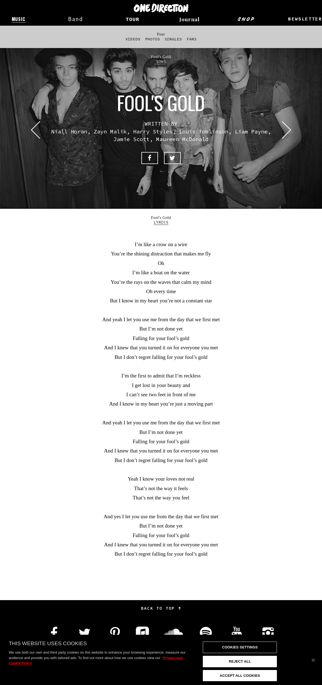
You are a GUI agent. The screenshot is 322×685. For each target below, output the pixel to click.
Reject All (240, 666)
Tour (132, 20)
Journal (189, 19)
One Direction (161, 8)
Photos (152, 39)
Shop (246, 19)
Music (18, 19)
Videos (132, 39)
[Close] (313, 665)
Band (75, 19)
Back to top (161, 608)
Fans (192, 39)
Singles (173, 39)
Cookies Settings (240, 652)
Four (161, 34)
